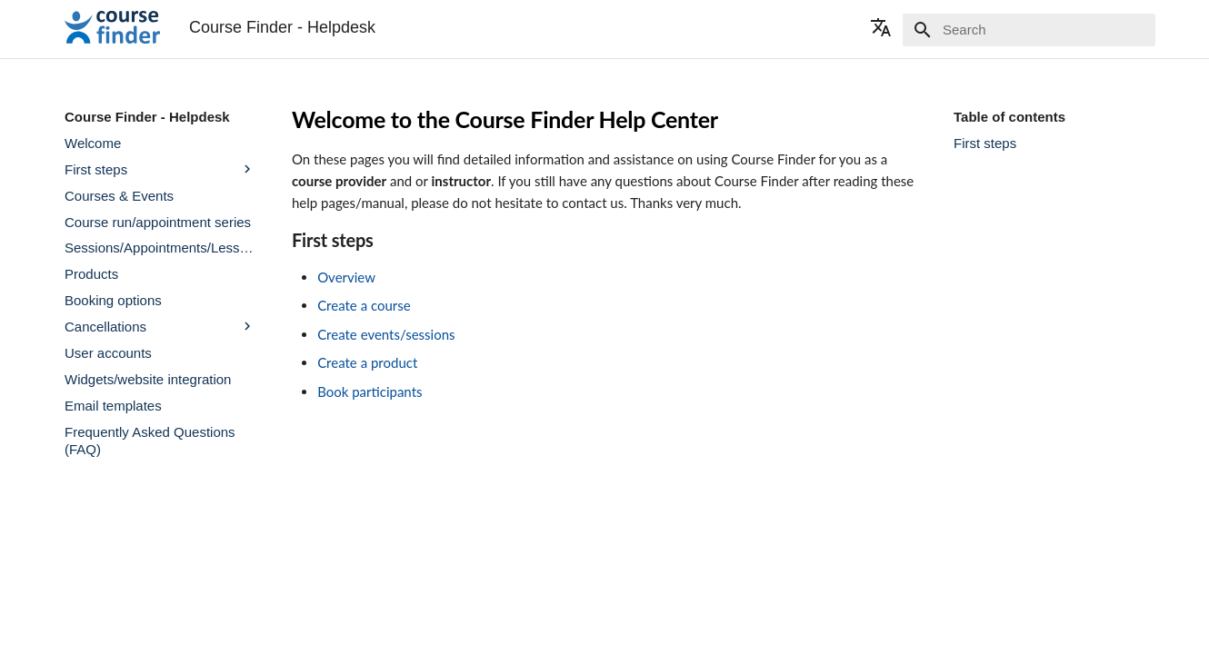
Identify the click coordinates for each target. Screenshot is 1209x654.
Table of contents (1009, 116)
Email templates (113, 405)
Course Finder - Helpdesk (147, 116)
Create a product (367, 362)
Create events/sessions (386, 334)
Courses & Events (119, 195)
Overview (346, 277)
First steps (160, 169)
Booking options (113, 300)
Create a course (364, 305)
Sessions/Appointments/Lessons (160, 247)
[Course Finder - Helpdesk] (112, 27)
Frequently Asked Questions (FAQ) (150, 441)
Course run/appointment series (158, 222)
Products (91, 274)
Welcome (93, 143)
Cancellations (160, 326)
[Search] (1049, 30)
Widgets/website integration (148, 379)
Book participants (369, 391)
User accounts (108, 353)
